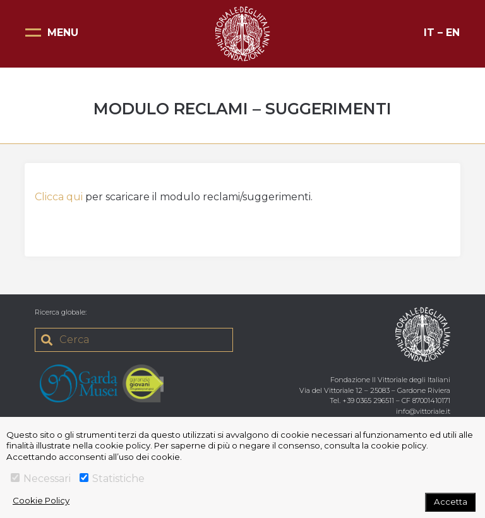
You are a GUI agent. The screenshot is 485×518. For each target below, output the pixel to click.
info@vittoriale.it (423, 411)
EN (453, 33)
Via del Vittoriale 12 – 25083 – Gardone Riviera (374, 390)
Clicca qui (59, 197)
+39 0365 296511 (368, 400)
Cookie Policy (41, 500)
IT (429, 33)
